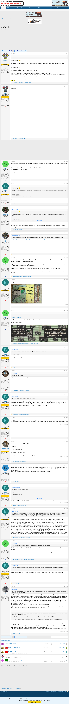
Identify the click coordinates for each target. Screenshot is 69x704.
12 (15, 50)
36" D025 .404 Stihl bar (14, 647)
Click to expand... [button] (39, 196)
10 (11, 50)
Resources (23, 7)
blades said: (14, 511)
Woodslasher (7, 649)
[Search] (65, 7)
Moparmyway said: (15, 487)
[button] (14, 7)
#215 (67, 465)
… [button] (7, 50)
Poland (8, 601)
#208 (67, 279)
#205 (67, 207)
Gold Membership (40, 7)
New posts (3, 9)
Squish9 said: (14, 349)
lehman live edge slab (61, 657)
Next (25, 50)
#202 (67, 86)
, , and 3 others (23, 559)
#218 (67, 540)
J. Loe (3, 29)
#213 (67, 417)
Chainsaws (16, 644)
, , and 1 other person (25, 343)
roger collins (63, 648)
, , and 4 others (20, 254)
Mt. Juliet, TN (7, 389)
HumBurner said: (15, 235)
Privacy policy (60, 691)
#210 (67, 347)
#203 (67, 161)
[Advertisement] (34, 39)
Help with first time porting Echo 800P (18, 660)
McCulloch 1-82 (12, 651)
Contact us (48, 691)
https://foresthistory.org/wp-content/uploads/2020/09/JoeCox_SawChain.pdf (28, 239)
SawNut (6, 644)
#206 (67, 232)
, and (17, 229)
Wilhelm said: (14, 185)
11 (13, 50)
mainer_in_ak (62, 661)
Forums (3, 7)
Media (17, 7)
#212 (67, 394)
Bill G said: (14, 56)
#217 (67, 508)
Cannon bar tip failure (10, 643)
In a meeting (7, 460)
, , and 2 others (22, 82)
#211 (67, 370)
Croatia (8, 72)
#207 (67, 257)
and (16, 481)
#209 (67, 310)
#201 (67, 53)
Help (65, 691)
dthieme (6, 661)
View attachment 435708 (16, 317)
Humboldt (7, 224)
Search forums (9, 9)
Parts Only (17, 649)
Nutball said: (14, 396)
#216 (67, 485)
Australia (7, 178)
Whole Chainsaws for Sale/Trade (21, 653)
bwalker (63, 644)
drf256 (6, 657)
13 (17, 50)
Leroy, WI (7, 480)
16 (21, 50)
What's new (10, 7)
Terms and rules (54, 691)
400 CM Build (8, 656)
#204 (67, 183)
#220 (67, 586)
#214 (67, 441)
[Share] (64, 53)
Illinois (8, 202)
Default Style (4, 691)
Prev (3, 50)
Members (31, 7)
